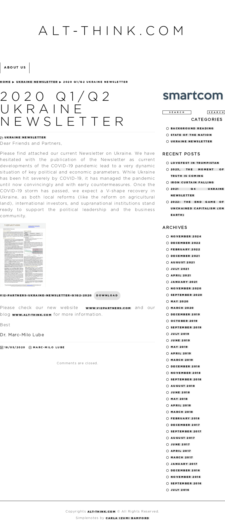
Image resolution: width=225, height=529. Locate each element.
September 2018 (186, 379)
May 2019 (179, 347)
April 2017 (181, 451)
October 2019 (184, 321)
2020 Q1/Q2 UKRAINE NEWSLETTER (63, 109)
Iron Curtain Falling (192, 182)
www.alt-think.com (32, 315)
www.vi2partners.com (108, 308)
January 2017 (184, 464)
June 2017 (180, 444)
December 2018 (185, 366)
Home (5, 82)
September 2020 (186, 295)
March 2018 (182, 412)
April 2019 (181, 353)
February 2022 (185, 249)
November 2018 (186, 373)
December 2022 (186, 243)
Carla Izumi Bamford (128, 518)
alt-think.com (112, 31)
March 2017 (182, 457)
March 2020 (182, 308)
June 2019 (180, 340)
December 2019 (185, 314)
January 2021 (184, 282)
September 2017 (186, 431)
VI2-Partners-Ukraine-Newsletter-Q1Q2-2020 (46, 295)
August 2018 (183, 386)
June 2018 (180, 392)
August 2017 (183, 438)
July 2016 (180, 490)
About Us (15, 67)
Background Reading (192, 128)
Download (107, 295)
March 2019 (182, 360)
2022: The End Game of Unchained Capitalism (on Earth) (197, 208)
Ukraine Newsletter (37, 82)
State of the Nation (191, 135)
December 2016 (185, 470)
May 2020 (180, 301)
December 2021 (185, 256)
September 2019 (186, 327)
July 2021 (180, 269)
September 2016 (186, 483)
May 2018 (179, 399)
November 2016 (186, 477)
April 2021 (181, 275)
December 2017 (185, 425)
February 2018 (185, 418)
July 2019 (180, 334)
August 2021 (183, 262)
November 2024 (186, 236)
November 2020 (186, 288)
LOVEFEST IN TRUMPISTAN (195, 163)
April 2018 (181, 405)
